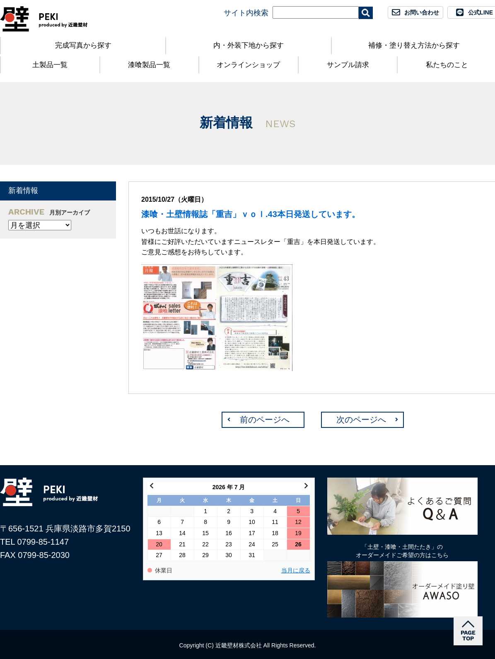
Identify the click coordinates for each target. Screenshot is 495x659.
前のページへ (265, 419)
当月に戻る (295, 570)
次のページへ (361, 419)
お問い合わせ (421, 12)
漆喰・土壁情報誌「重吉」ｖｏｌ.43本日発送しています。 (250, 214)
